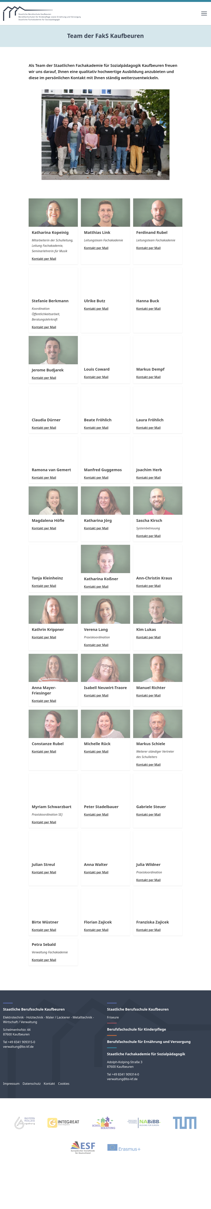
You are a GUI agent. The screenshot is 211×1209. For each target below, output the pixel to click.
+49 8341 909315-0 (21, 1042)
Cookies (63, 1083)
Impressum (11, 1083)
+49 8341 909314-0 (125, 1074)
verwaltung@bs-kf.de (18, 1046)
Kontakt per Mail (44, 259)
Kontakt (49, 1083)
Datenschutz (32, 1083)
